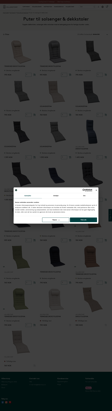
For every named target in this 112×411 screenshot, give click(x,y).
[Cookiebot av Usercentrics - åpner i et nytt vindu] (84, 190)
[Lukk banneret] (96, 190)
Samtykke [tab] (27, 195)
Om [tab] (84, 195)
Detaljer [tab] (56, 195)
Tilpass (55, 220)
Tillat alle (83, 220)
